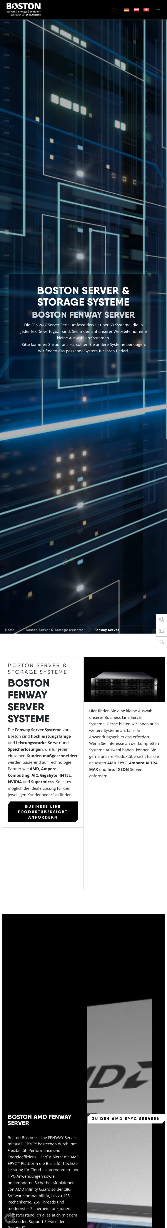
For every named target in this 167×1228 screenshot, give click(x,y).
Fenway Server (106, 630)
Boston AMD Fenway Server (40, 1119)
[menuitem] (127, 10)
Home (10, 630)
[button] (9, 1218)
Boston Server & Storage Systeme (54, 630)
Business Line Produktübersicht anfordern (43, 812)
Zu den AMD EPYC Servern (126, 1118)
